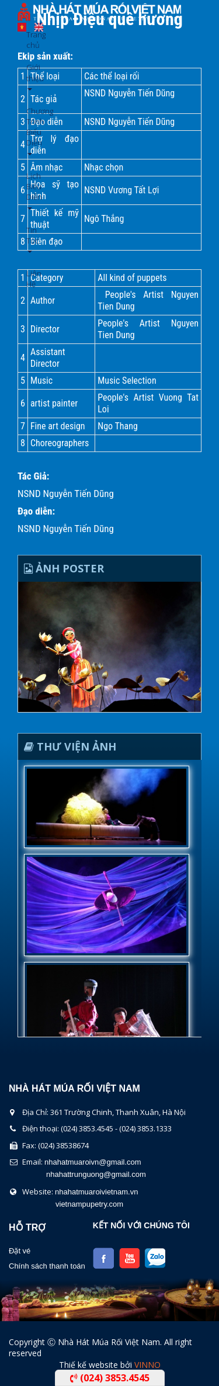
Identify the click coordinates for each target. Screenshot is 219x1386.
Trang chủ (30, 39)
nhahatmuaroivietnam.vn (96, 1191)
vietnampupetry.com (89, 1204)
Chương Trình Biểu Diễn (30, 130)
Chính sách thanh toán (47, 1266)
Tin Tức (30, 239)
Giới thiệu (30, 76)
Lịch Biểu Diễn (30, 190)
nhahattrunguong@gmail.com (96, 1174)
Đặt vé (19, 1250)
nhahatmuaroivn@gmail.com (92, 1162)
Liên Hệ (30, 278)
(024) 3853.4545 (110, 1377)
